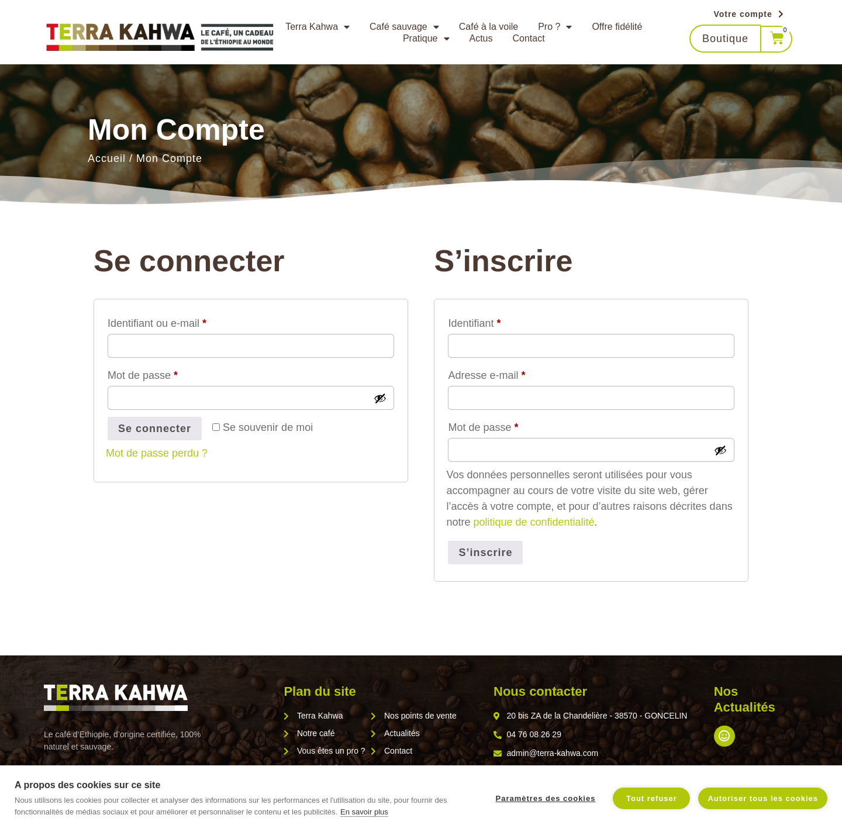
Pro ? (555, 27)
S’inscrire (485, 552)
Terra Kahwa (317, 27)
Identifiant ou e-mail (182, 321)
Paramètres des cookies (546, 798)
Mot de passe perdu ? (157, 453)
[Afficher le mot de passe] (380, 398)
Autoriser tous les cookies (763, 798)
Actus (481, 38)
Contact (529, 38)
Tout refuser (651, 798)
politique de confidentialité (533, 522)
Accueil (107, 158)
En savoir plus (364, 811)
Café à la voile (488, 27)
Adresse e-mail (511, 373)
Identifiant (499, 321)
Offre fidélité (617, 27)
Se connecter (154, 428)
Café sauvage (404, 27)
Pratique (426, 38)
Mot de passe (168, 373)
